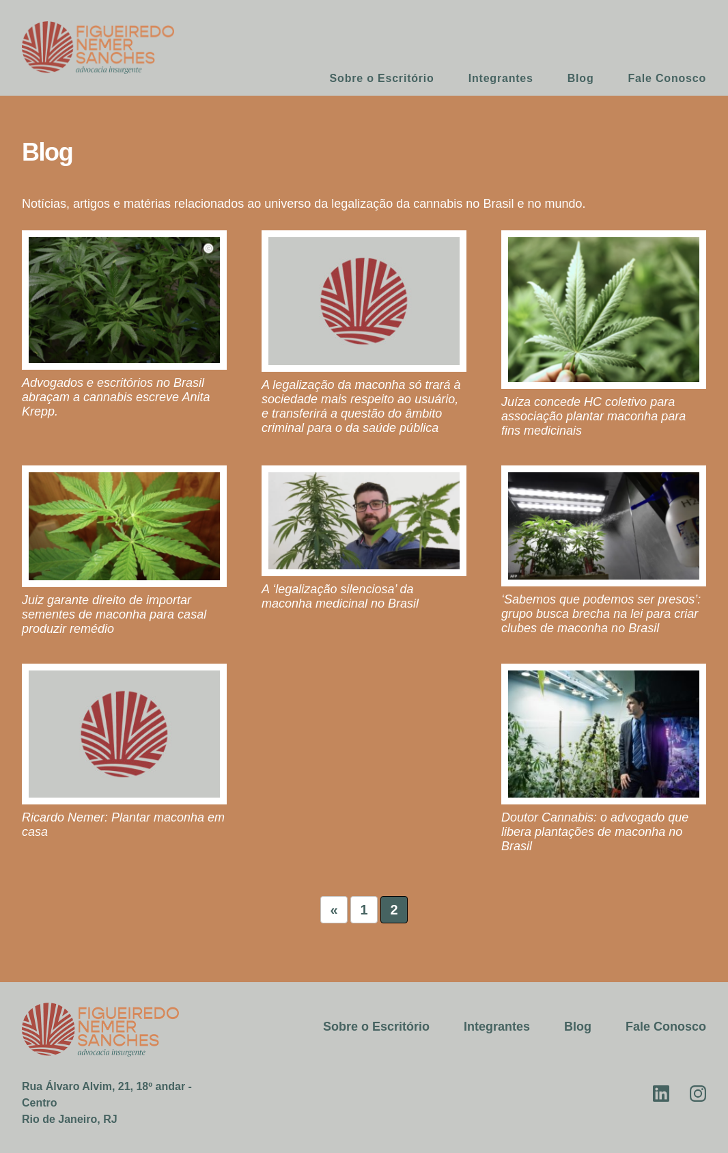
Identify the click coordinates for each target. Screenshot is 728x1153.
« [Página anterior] (333, 909)
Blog (581, 78)
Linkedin (661, 1093)
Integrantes (500, 78)
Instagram (698, 1093)
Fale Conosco (667, 78)
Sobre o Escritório (382, 78)
